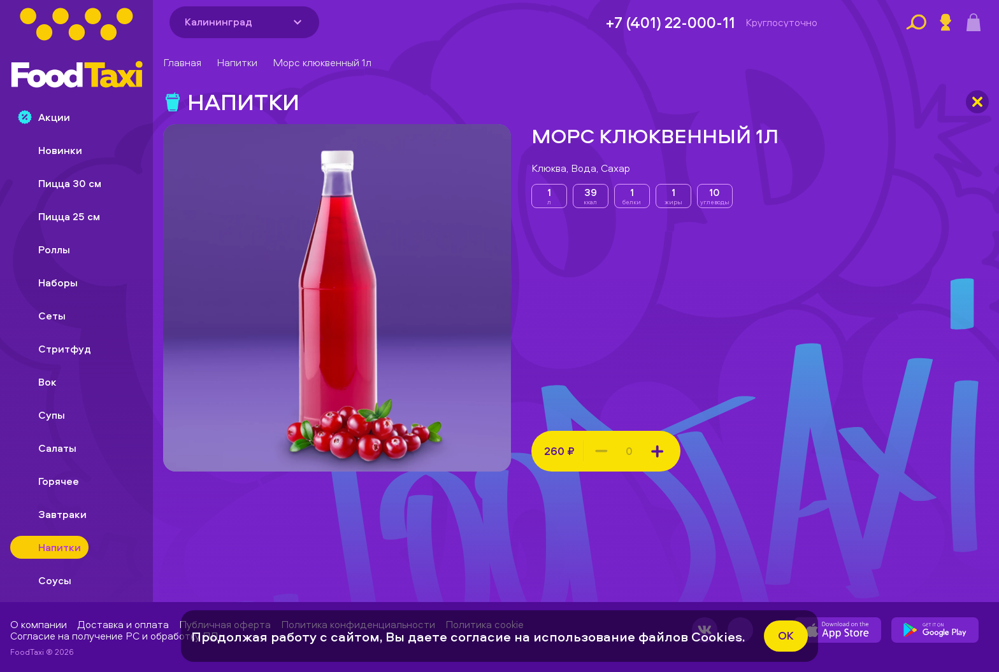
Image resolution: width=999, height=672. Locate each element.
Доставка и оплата (123, 624)
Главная (182, 62)
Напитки (237, 62)
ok (786, 635)
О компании (38, 624)
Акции (44, 117)
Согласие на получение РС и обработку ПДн (117, 635)
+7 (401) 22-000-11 (670, 22)
